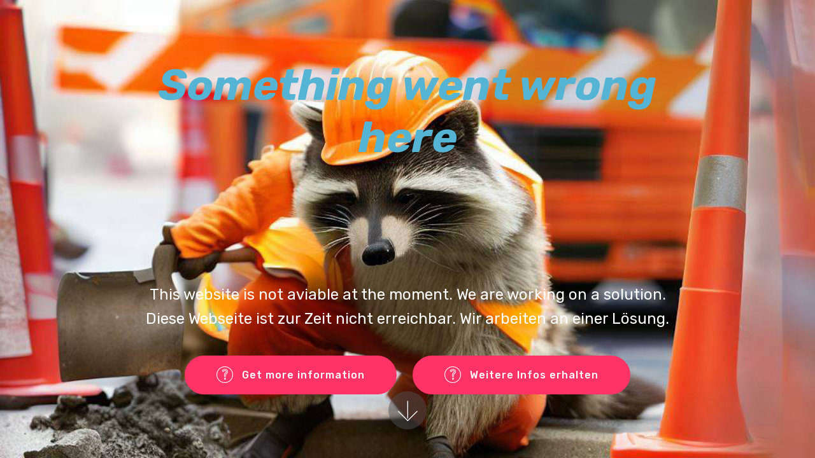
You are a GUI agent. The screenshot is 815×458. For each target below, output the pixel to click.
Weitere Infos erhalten (521, 375)
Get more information (290, 375)
